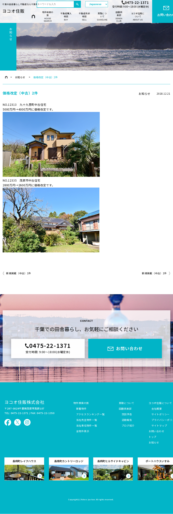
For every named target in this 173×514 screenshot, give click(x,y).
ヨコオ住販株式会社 (24, 402)
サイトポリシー (160, 414)
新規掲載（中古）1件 (18, 273)
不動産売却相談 (84, 16)
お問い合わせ (156, 431)
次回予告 (127, 414)
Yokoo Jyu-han (88, 500)
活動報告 (127, 420)
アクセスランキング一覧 (90, 414)
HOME (33, 16)
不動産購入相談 (66, 16)
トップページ (6, 77)
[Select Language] (96, 4)
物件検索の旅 (47, 17)
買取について (102, 16)
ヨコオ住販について (137, 16)
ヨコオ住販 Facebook (7, 422)
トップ (152, 437)
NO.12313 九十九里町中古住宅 (24, 104)
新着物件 (81, 408)
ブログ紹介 (128, 425)
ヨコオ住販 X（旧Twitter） (17, 422)
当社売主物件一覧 (86, 420)
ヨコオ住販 (13, 11)
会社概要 (156, 408)
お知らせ (20, 77)
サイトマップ (159, 425)
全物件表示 (82, 431)
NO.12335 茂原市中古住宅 (21, 180)
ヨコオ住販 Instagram (27, 422)
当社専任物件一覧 (86, 425)
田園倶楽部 (119, 17)
